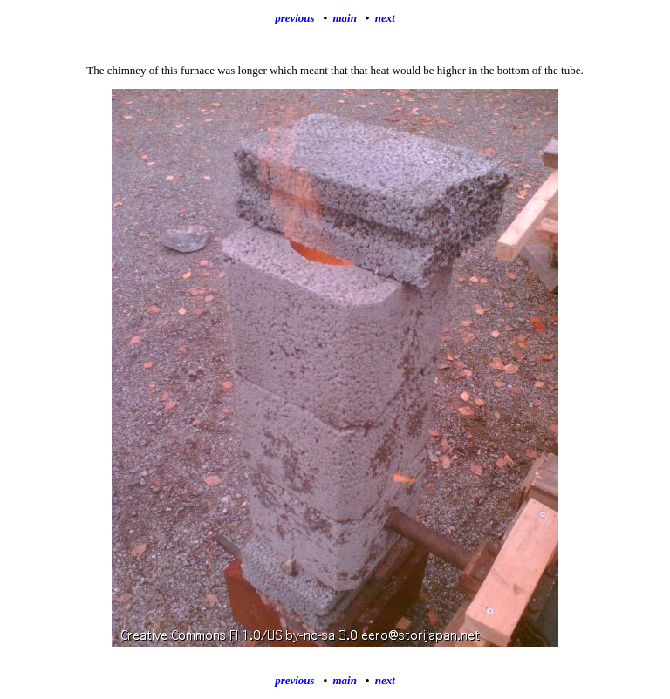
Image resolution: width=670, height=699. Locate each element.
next (385, 17)
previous (295, 17)
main (344, 17)
